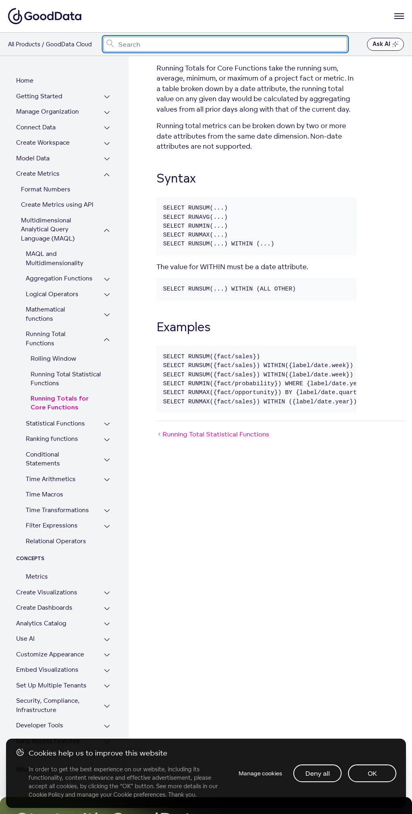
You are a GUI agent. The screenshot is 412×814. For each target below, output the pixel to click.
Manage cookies (258, 773)
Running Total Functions (46, 329)
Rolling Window (53, 349)
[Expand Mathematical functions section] (109, 310)
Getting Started (39, 96)
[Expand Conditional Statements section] (109, 446)
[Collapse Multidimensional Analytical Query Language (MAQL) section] (109, 230)
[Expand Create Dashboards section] (109, 591)
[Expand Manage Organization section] (109, 113)
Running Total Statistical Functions (66, 369)
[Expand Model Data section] (109, 159)
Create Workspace (43, 142)
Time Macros (44, 476)
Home (24, 80)
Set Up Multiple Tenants (51, 667)
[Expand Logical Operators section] (109, 295)
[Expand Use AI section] (109, 622)
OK (372, 773)
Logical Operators (52, 294)
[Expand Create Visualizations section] (109, 575)
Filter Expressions (52, 507)
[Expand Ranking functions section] (109, 431)
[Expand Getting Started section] (109, 97)
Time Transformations (57, 492)
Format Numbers (45, 189)
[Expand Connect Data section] (109, 128)
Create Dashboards (44, 589)
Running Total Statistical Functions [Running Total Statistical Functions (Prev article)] (213, 434)
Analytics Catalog (41, 605)
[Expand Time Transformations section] (109, 493)
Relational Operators (56, 523)
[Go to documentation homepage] (44, 16)
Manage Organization (47, 111)
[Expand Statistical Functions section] (109, 415)
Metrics (37, 558)
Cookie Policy (46, 794)
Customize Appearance (50, 636)
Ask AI (385, 44)
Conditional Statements (60, 445)
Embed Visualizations (47, 651)
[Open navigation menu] (399, 16)
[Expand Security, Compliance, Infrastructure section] (109, 688)
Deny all (317, 773)
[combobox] (225, 44)
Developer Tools (39, 707)
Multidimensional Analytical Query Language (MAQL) (48, 229)
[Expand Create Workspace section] (109, 144)
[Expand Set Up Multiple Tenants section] (109, 668)
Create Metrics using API (57, 204)
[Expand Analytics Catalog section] (109, 606)
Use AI (25, 620)
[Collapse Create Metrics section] (109, 175)
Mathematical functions (60, 309)
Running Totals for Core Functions (68, 394)
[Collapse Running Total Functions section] (109, 330)
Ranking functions (52, 430)
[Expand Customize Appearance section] (109, 637)
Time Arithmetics (51, 461)
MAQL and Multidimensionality (54, 258)
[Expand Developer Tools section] (109, 708)
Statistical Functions (55, 414)
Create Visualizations (46, 574)
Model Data (32, 158)
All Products (24, 44)
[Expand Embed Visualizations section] (109, 653)
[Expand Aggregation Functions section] (109, 279)
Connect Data (36, 127)
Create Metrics (38, 173)
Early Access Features (48, 723)
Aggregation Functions (59, 278)
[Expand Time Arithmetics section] (109, 462)
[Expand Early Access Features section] (109, 724)
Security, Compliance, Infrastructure (48, 687)
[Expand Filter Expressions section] (109, 508)
